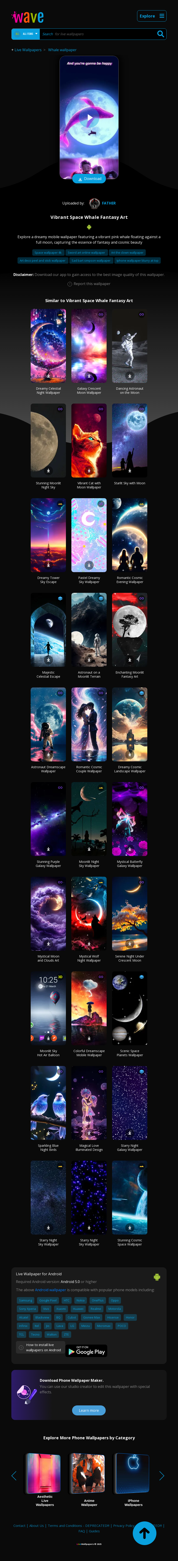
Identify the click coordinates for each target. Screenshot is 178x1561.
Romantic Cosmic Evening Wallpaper (129, 580)
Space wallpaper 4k (48, 252)
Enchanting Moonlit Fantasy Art (129, 674)
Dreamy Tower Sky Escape (48, 580)
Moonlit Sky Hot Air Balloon (48, 1053)
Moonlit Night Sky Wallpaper (89, 863)
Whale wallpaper (62, 49)
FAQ (81, 1531)
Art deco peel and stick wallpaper (43, 260)
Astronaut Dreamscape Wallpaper (48, 769)
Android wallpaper (50, 1289)
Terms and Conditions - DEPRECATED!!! (78, 1525)
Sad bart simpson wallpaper (91, 260)
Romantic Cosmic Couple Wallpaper (89, 769)
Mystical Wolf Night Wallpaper (89, 958)
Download (89, 179)
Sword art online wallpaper (87, 252)
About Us (36, 1525)
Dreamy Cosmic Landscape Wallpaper (129, 769)
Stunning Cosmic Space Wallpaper (130, 1242)
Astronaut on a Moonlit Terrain (89, 674)
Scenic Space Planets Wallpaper (130, 1053)
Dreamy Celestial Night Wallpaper (48, 390)
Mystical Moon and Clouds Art (48, 958)
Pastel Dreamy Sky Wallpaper (89, 580)
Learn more (89, 1410)
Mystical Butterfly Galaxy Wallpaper (130, 863)
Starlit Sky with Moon (129, 483)
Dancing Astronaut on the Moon (129, 390)
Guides (94, 1531)
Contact (19, 1525)
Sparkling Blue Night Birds (48, 1147)
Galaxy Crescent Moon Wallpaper (89, 390)
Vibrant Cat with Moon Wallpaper (89, 485)
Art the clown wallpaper (127, 252)
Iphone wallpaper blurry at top (137, 260)
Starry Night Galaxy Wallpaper (129, 1147)
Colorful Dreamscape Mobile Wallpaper (89, 1053)
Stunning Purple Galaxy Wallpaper (48, 863)
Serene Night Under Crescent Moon (129, 958)
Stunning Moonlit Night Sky (48, 485)
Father (102, 203)
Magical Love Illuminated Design (89, 1147)
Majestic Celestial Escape (48, 674)
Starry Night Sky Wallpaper (48, 1242)
